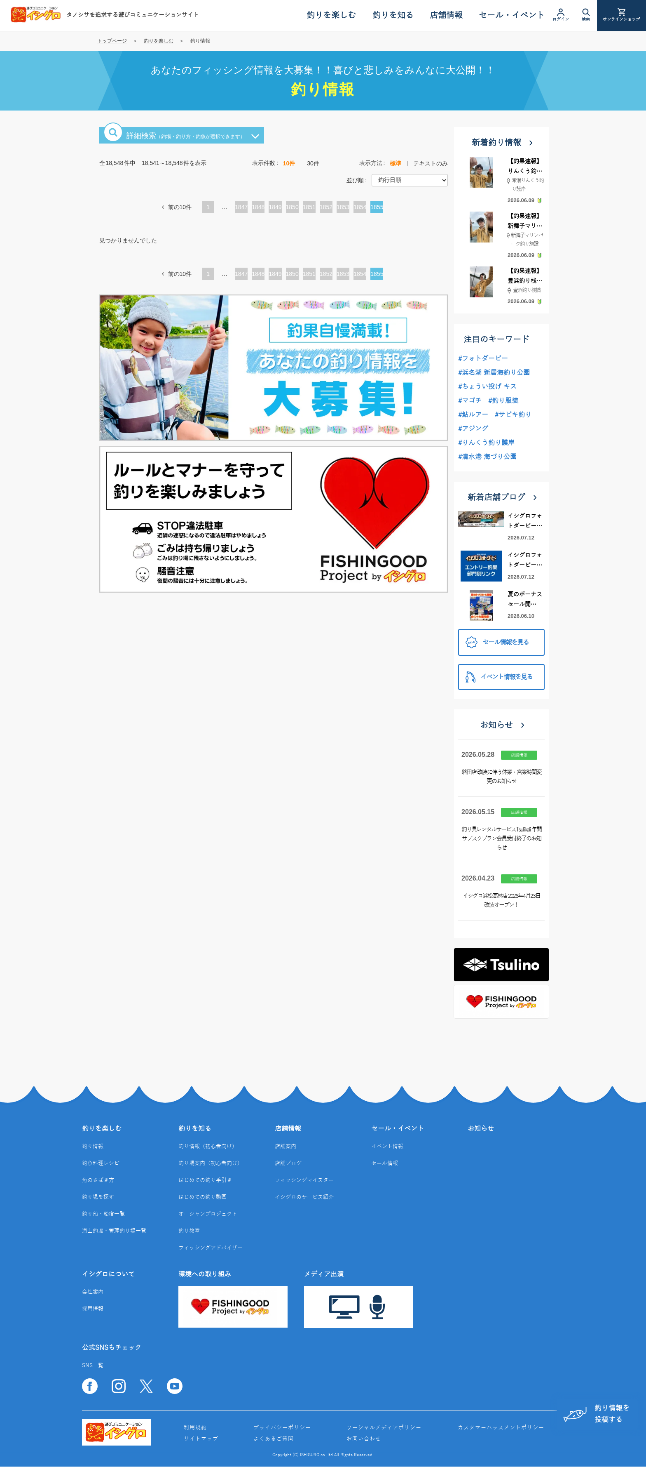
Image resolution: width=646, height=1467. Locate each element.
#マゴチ (470, 401)
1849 (275, 207)
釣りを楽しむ (158, 41)
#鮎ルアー (473, 415)
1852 (326, 207)
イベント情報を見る (499, 677)
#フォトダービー (483, 359)
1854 (359, 207)
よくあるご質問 (273, 1439)
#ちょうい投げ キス (487, 387)
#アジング (473, 429)
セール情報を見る (497, 642)
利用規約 (195, 1428)
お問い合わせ (363, 1439)
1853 (343, 207)
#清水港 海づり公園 (487, 457)
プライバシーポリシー (282, 1428)
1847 (241, 207)
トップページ (112, 41)
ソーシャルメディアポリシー (383, 1428)
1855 (376, 207)
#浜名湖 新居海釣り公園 (494, 373)
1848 (258, 207)
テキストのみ (430, 163)
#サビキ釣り (513, 415)
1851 (309, 207)
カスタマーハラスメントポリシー (501, 1428)
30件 (313, 163)
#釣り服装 (503, 401)
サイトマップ (201, 1439)
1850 (292, 207)
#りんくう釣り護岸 (486, 443)
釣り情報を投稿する (594, 1413)
